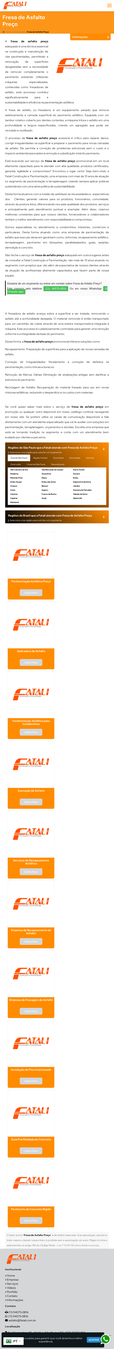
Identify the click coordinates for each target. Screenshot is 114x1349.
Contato (12, 1296)
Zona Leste (15, 464)
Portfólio (12, 1291)
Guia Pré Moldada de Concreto (31, 1139)
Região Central (40, 458)
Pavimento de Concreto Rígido (31, 1209)
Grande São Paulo (18, 458)
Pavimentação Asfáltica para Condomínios (31, 722)
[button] (109, 5)
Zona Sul (90, 458)
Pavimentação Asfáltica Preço (31, 581)
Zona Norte (58, 458)
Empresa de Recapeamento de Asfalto (31, 931)
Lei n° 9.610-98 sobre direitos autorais (78, 1245)
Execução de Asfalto (31, 790)
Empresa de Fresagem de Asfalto (31, 1000)
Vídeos (11, 1287)
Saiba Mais (31, 592)
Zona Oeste (74, 458)
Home (11, 1275)
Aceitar (94, 1339)
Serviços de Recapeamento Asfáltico (31, 862)
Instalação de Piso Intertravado (31, 1069)
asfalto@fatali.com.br (22, 1320)
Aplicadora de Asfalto (31, 651)
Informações (15, 1300)
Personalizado (57, 464)
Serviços (12, 1283)
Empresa (12, 1279)
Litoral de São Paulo (36, 464)
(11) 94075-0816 (55, 288)
